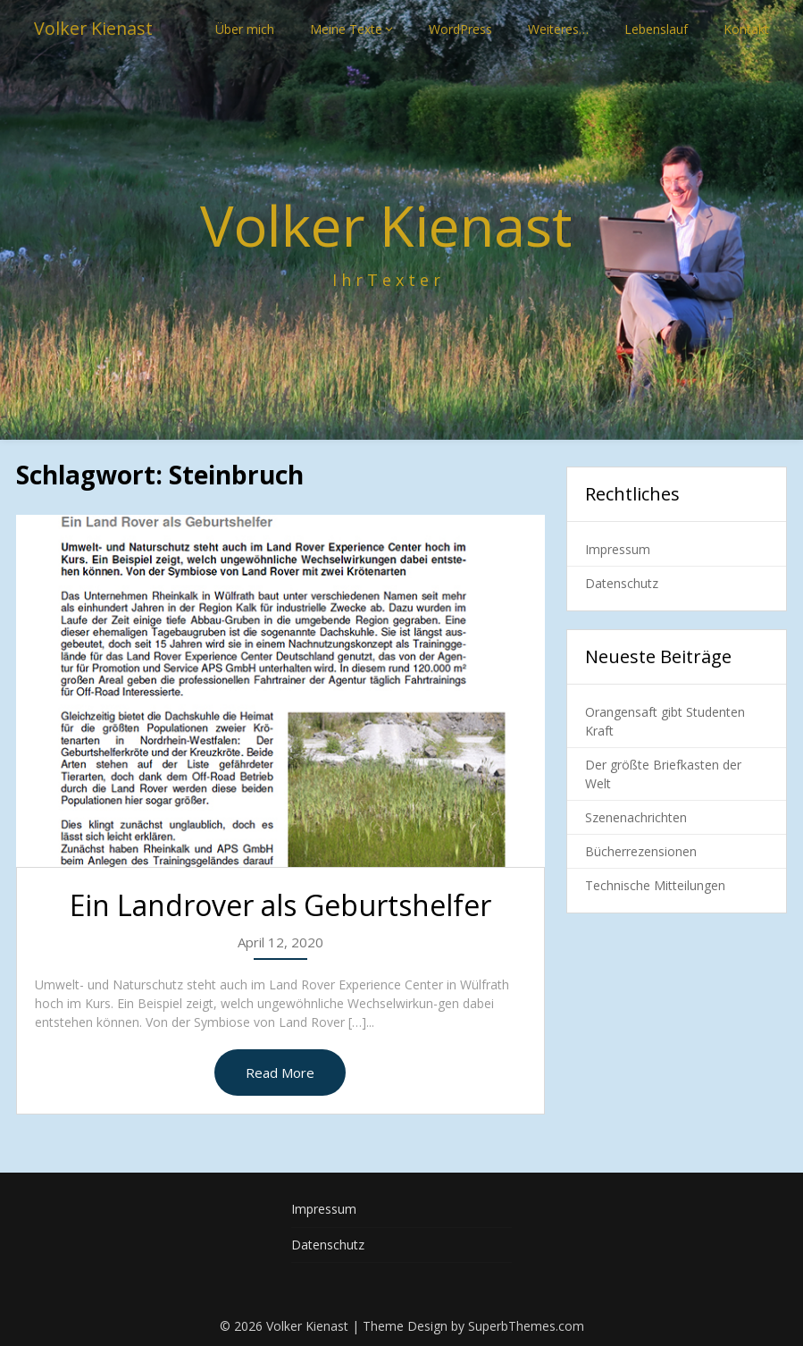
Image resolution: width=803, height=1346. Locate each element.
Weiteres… (558, 29)
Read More (280, 1072)
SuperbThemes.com (526, 1325)
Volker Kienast (94, 29)
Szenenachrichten (636, 817)
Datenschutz (621, 583)
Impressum (617, 549)
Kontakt (746, 29)
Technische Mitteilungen (655, 885)
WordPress (460, 29)
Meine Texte (346, 29)
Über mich (244, 29)
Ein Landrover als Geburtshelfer (280, 905)
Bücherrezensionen (641, 851)
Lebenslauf (656, 29)
